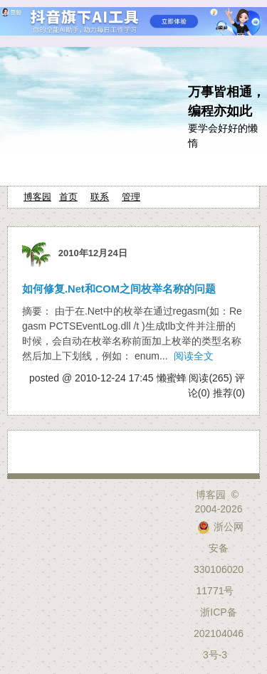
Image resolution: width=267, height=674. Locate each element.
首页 (68, 196)
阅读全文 (194, 356)
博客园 (37, 196)
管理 (131, 196)
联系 (99, 196)
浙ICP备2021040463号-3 (219, 633)
